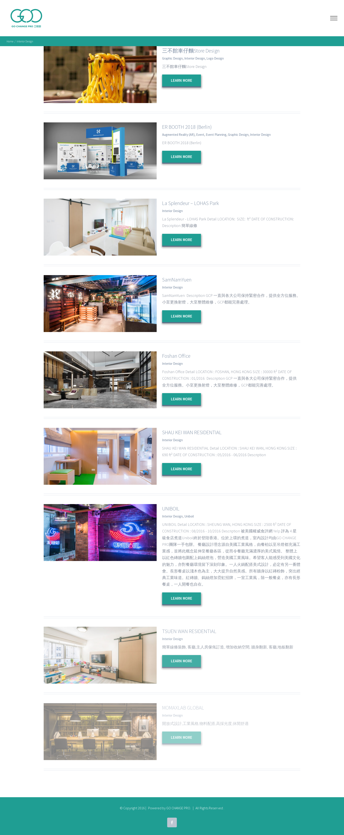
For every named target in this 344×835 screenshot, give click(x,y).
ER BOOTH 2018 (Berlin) (187, 126)
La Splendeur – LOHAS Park (190, 203)
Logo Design (215, 58)
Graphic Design (172, 58)
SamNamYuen (177, 279)
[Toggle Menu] (334, 18)
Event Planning (216, 135)
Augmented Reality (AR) (178, 135)
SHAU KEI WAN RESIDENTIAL (192, 432)
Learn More (181, 80)
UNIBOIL (170, 508)
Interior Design (194, 58)
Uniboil (189, 516)
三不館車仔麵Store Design (191, 50)
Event (200, 135)
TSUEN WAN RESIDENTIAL (189, 631)
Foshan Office (176, 355)
